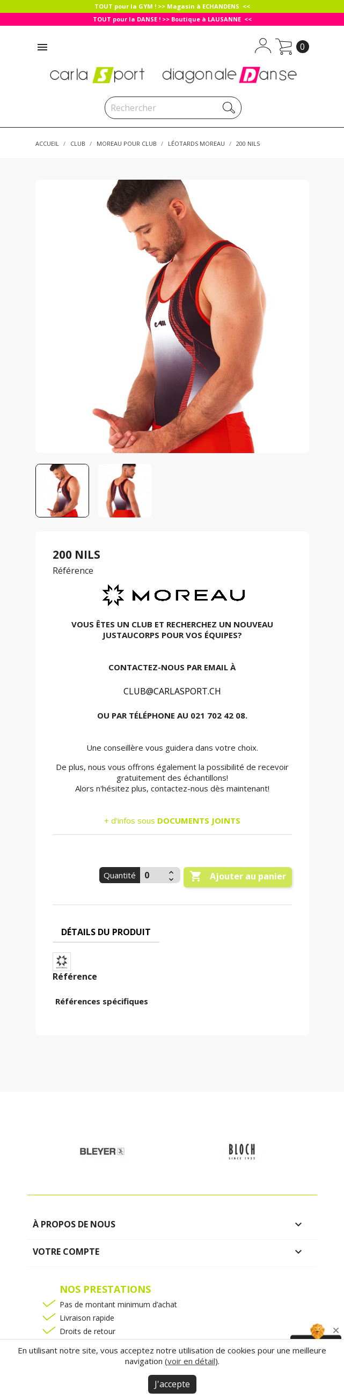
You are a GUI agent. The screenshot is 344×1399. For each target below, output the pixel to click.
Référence (73, 570)
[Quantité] (153, 875)
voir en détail (191, 1361)
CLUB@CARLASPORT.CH (172, 691)
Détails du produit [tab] (106, 932)
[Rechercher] (173, 108)
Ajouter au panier (237, 877)
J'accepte (172, 1384)
